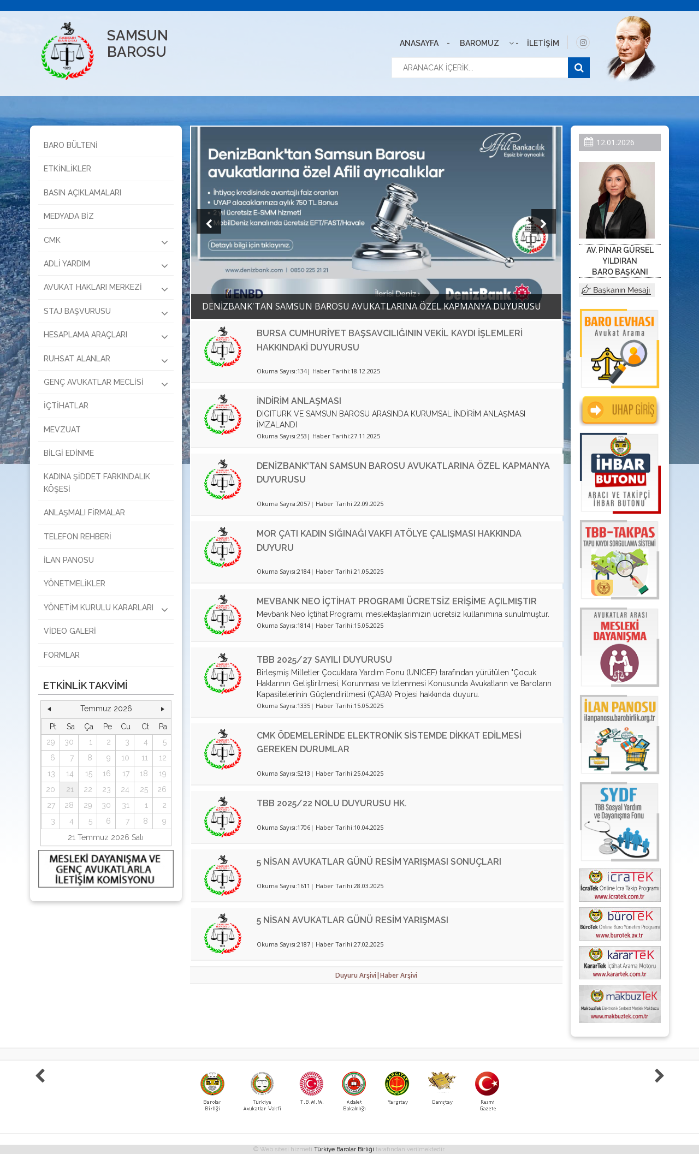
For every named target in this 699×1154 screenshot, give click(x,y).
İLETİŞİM (543, 43)
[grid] (106, 773)
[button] (49, 709)
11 (144, 757)
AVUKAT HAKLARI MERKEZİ (106, 289)
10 (125, 757)
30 (69, 741)
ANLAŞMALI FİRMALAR (84, 512)
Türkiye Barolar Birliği (344, 1149)
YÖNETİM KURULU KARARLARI (106, 609)
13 (51, 773)
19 (163, 773)
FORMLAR (62, 655)
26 (162, 789)
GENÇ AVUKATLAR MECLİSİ (106, 384)
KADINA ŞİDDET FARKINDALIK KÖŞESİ (97, 482)
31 (125, 805)
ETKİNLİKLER (67, 168)
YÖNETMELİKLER (74, 583)
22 (88, 789)
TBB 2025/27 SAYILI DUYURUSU (324, 660)
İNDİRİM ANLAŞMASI (299, 401)
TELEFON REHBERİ (77, 536)
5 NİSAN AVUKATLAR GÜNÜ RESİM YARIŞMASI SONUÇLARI (379, 861)
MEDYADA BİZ (69, 216)
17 (125, 773)
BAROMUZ (479, 43)
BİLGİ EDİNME (69, 453)
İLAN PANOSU (69, 560)
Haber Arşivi (398, 975)
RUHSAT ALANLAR (106, 360)
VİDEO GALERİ (70, 631)
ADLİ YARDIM (106, 265)
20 (50, 789)
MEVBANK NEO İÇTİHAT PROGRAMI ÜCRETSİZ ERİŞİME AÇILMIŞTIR (397, 601)
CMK (106, 242)
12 (163, 757)
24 (125, 789)
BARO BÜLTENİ (71, 145)
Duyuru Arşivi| (357, 975)
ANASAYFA (419, 43)
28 (69, 805)
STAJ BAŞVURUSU (106, 313)
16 (107, 773)
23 (106, 789)
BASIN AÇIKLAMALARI (82, 192)
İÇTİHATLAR (66, 405)
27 (51, 805)
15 (88, 773)
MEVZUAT (62, 429)
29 (50, 741)
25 (144, 789)
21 (70, 789)
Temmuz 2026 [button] (106, 708)
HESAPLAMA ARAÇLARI (106, 336)
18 (144, 773)
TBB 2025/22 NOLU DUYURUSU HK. (332, 803)
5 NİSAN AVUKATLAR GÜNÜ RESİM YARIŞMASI (352, 920)
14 (70, 773)
